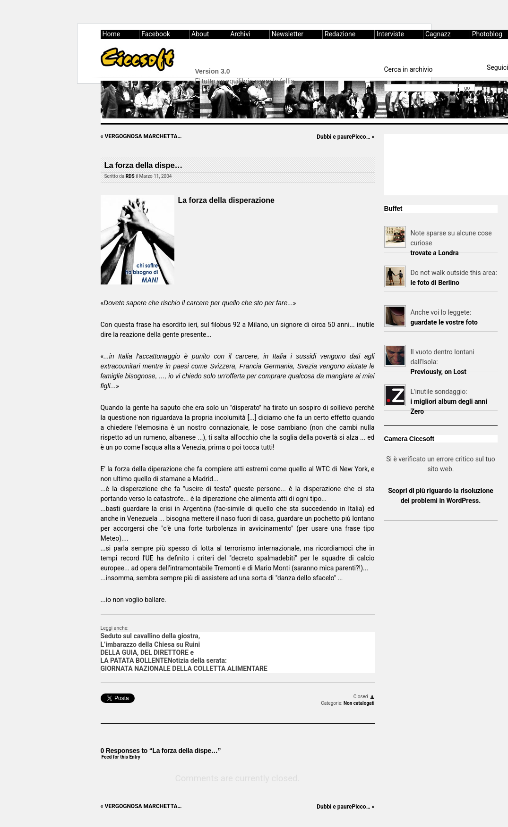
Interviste (390, 34)
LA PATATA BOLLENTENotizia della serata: (164, 660)
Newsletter (287, 34)
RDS (130, 176)
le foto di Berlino (435, 282)
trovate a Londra (435, 253)
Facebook (155, 34)
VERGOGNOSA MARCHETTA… (141, 136)
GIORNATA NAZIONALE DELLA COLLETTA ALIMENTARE (184, 668)
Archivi (240, 34)
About (200, 34)
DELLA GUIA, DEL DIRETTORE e (147, 652)
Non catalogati (359, 703)
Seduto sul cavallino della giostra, (150, 636)
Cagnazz (438, 34)
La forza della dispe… (143, 165)
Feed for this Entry (121, 757)
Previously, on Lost (439, 372)
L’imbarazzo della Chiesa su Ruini (150, 644)
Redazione (340, 34)
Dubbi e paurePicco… (345, 137)
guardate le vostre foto (444, 322)
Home (112, 34)
